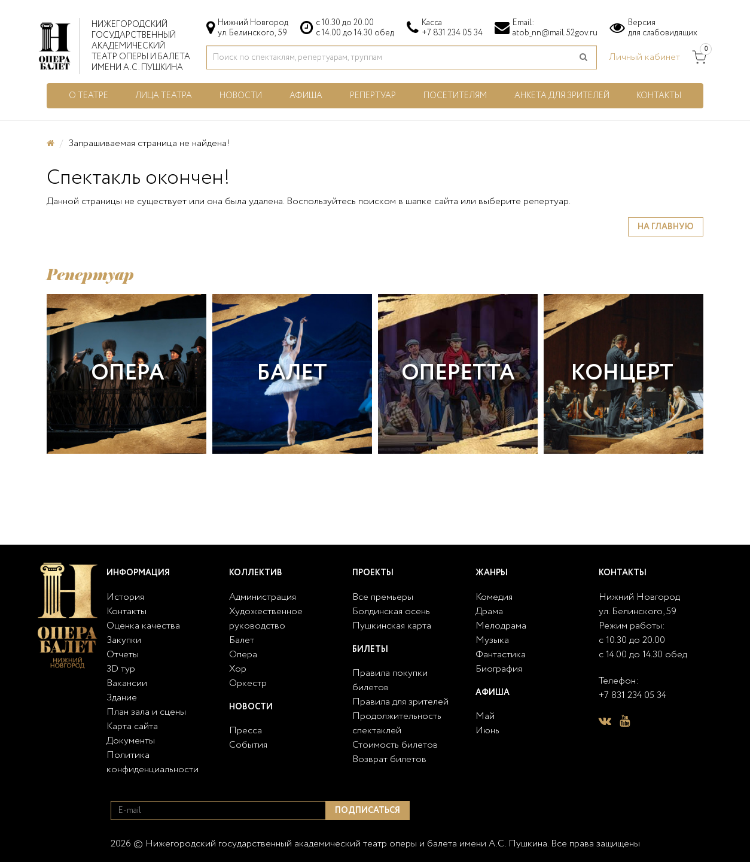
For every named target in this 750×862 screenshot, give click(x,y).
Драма (489, 611)
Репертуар (373, 96)
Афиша (305, 96)
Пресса (245, 730)
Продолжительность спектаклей (396, 723)
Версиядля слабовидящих (662, 28)
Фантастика (500, 654)
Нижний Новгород (639, 597)
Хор (237, 669)
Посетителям (455, 96)
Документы (130, 741)
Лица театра (163, 96)
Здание (121, 698)
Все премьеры (382, 597)
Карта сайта (132, 726)
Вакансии (126, 683)
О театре (88, 96)
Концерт (622, 373)
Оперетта (458, 373)
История (125, 597)
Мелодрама (500, 626)
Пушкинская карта (391, 626)
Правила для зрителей (400, 702)
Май (485, 716)
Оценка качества (143, 626)
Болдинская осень (391, 611)
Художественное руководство (266, 619)
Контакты (658, 96)
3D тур (120, 669)
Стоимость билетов (395, 745)
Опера (127, 373)
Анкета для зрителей (561, 96)
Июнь (487, 730)
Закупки (123, 640)
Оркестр (248, 683)
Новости (240, 96)
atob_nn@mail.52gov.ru (555, 33)
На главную (666, 227)
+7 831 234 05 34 (452, 33)
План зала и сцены (146, 712)
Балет (292, 373)
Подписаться (367, 811)
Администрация (262, 597)
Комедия (494, 597)
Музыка (492, 640)
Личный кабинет (644, 57)
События (248, 745)
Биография (498, 669)
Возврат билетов (389, 759)
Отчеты (122, 654)
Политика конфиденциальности (152, 762)
